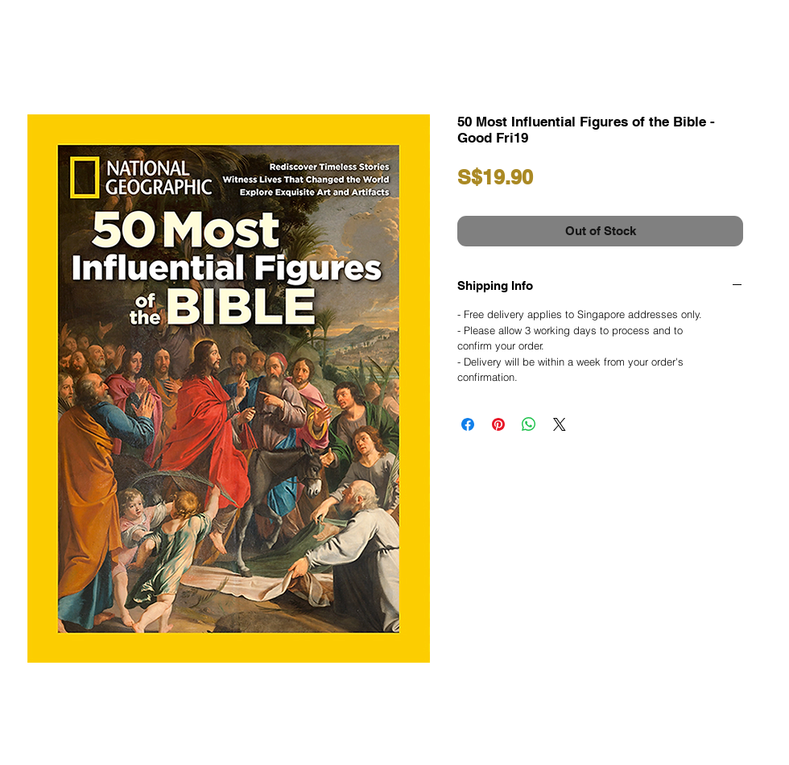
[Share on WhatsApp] (529, 424)
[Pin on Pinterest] (498, 424)
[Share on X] (559, 424)
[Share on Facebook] (467, 424)
